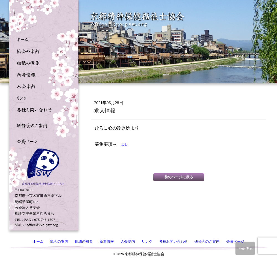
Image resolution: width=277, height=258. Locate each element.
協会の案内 (42, 51)
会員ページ (42, 141)
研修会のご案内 (42, 125)
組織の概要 (42, 62)
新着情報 (42, 74)
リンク (42, 97)
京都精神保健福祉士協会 (137, 19)
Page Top (245, 248)
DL (126, 144)
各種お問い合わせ (42, 109)
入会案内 (42, 86)
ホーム (42, 39)
